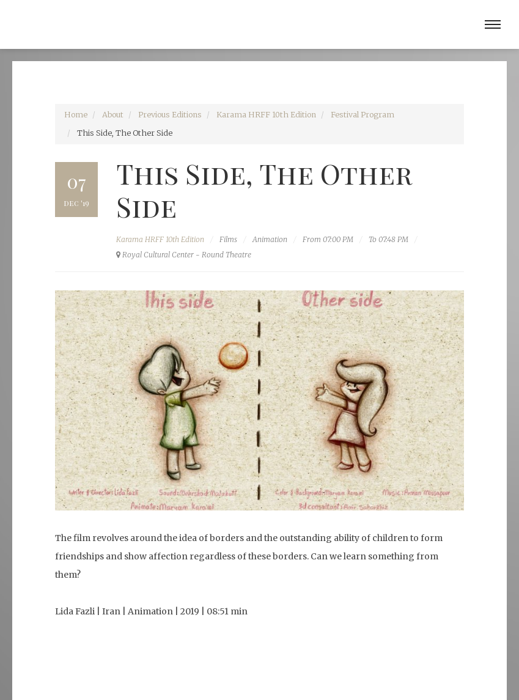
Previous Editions (170, 114)
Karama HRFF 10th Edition (266, 114)
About (112, 114)
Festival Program (362, 114)
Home (75, 114)
